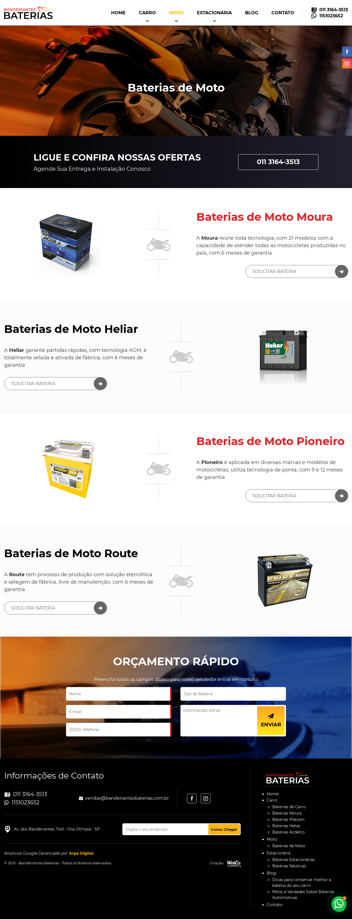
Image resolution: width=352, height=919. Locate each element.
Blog (251, 12)
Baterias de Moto (288, 845)
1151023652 (331, 15)
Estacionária (214, 12)
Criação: (225, 863)
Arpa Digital (81, 853)
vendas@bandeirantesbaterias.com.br (127, 798)
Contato (282, 12)
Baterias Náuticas (289, 865)
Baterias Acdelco (288, 832)
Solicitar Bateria (274, 271)
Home (118, 12)
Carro (147, 12)
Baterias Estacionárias (293, 859)
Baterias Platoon (288, 819)
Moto (176, 12)
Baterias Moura (287, 813)
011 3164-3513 (333, 9)
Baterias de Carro (289, 806)
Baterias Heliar (286, 825)
